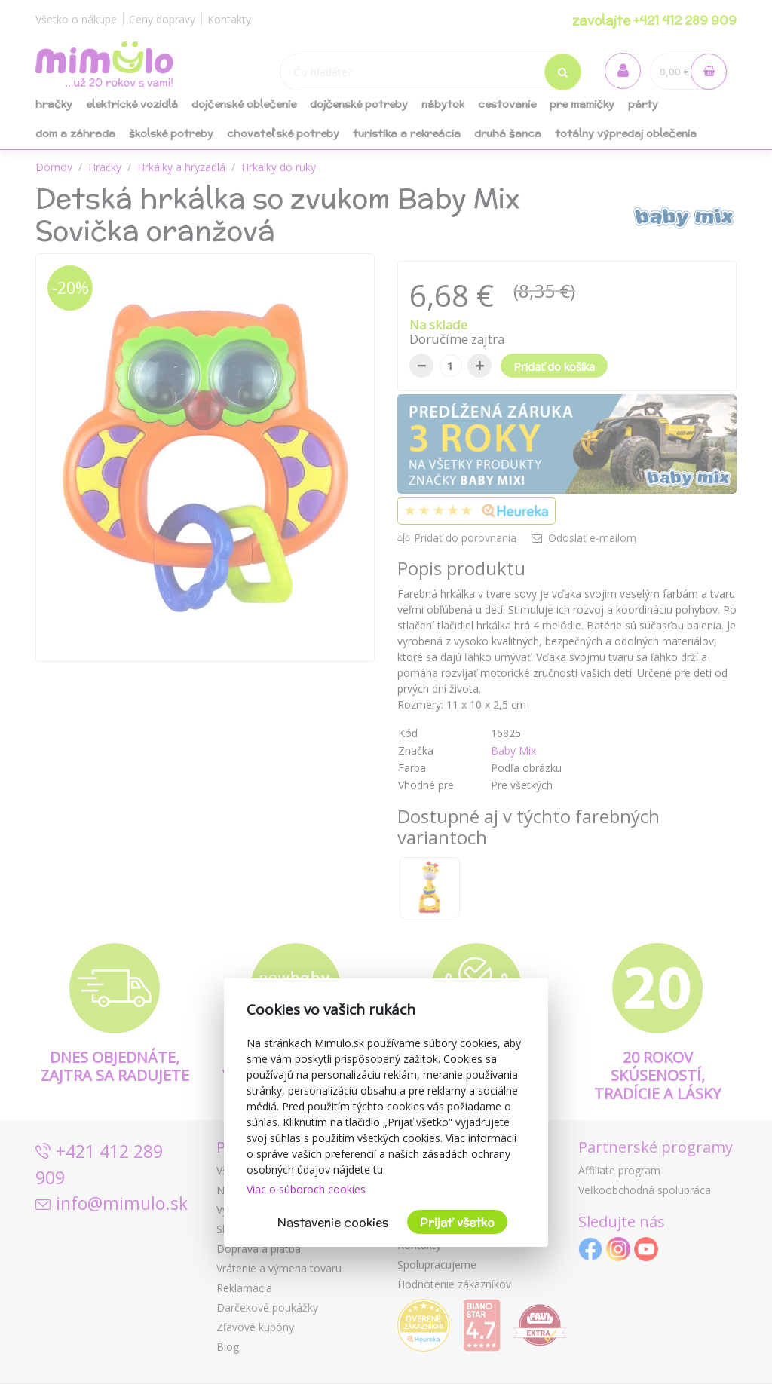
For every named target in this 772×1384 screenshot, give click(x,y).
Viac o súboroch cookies (306, 1189)
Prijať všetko (457, 1222)
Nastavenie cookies (332, 1222)
